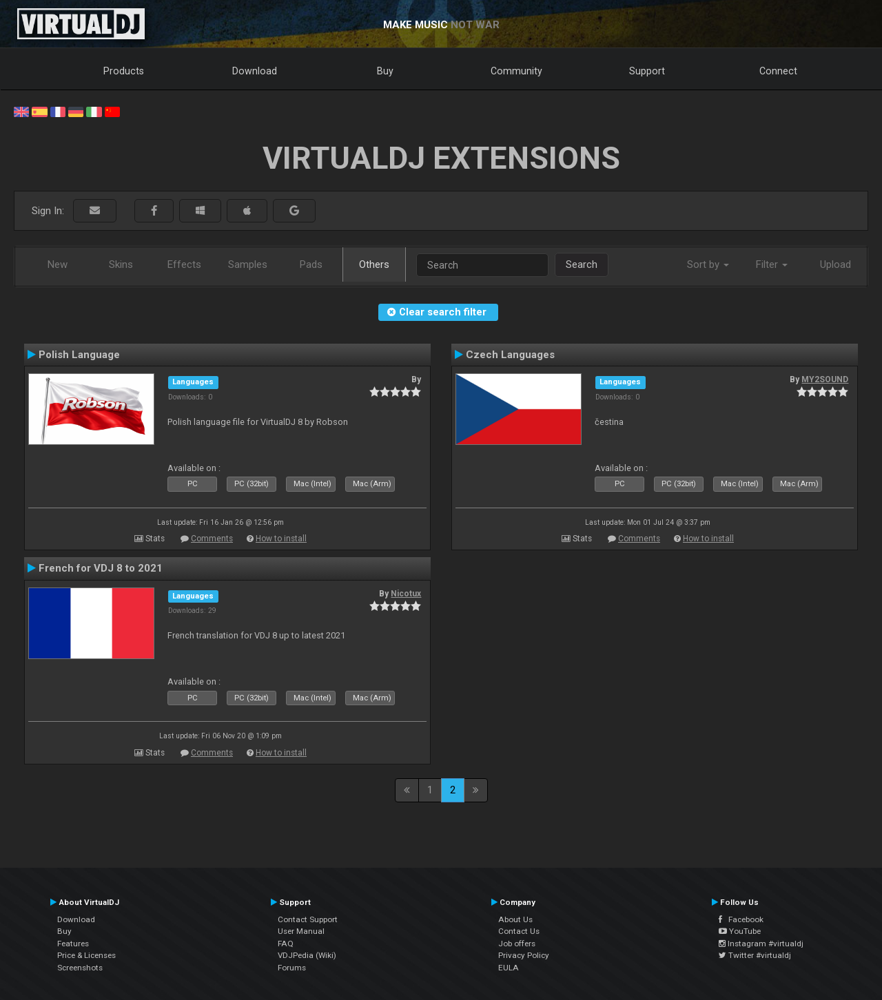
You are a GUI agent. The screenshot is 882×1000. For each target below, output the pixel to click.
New (58, 264)
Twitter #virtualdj (755, 955)
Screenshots (80, 967)
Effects (184, 264)
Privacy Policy (523, 955)
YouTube (740, 931)
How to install (281, 538)
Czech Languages (510, 354)
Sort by (708, 264)
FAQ (286, 943)
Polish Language (79, 354)
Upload (835, 264)
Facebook (741, 919)
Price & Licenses (86, 955)
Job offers (516, 943)
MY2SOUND (824, 379)
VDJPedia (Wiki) (307, 955)
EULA (508, 967)
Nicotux (406, 593)
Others (374, 264)
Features (73, 943)
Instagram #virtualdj (761, 943)
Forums (292, 967)
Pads (311, 264)
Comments (212, 538)
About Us (515, 919)
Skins (121, 264)
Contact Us (519, 931)
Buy (385, 70)
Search (581, 264)
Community (516, 70)
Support (647, 70)
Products (123, 70)
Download (254, 70)
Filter (772, 264)
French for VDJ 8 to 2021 (101, 568)
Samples (247, 264)
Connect (778, 70)
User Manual (301, 931)
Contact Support (308, 919)
